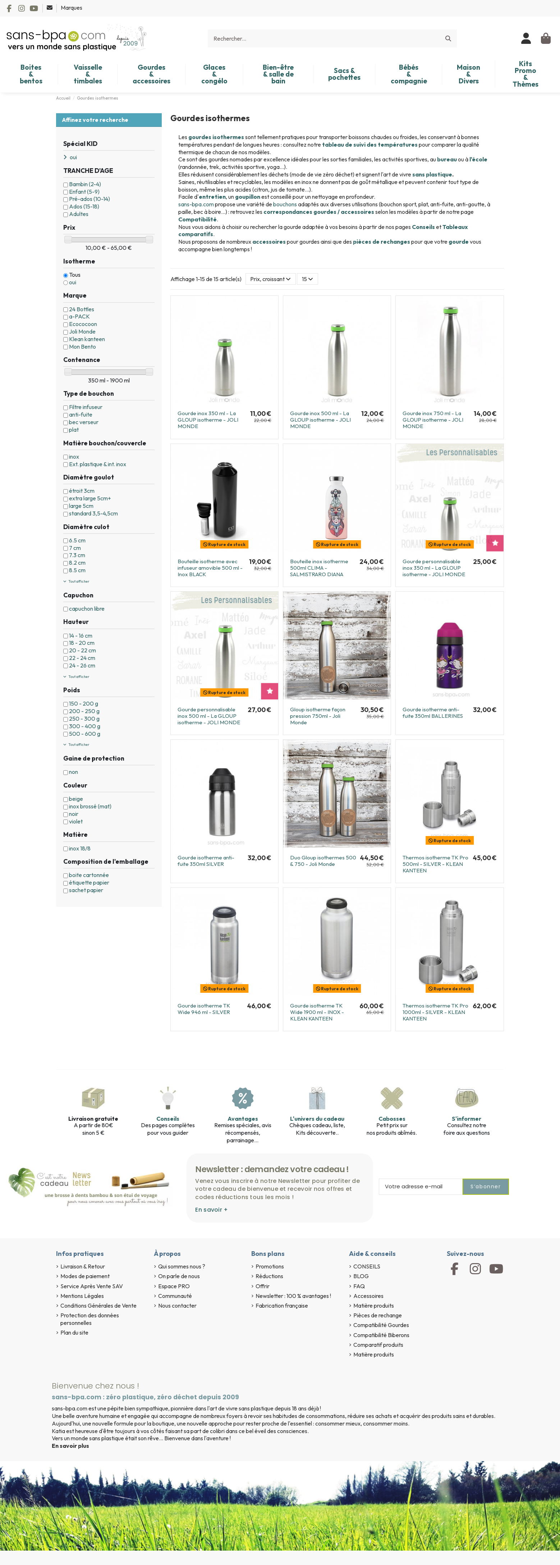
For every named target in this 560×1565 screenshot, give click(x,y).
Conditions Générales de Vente (98, 1305)
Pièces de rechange (377, 1315)
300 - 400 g (84, 726)
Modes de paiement (85, 1276)
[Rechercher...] (448, 38)
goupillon (247, 196)
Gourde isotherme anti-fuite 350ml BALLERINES (433, 712)
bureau (447, 159)
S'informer (466, 1118)
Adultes (78, 213)
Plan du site (74, 1332)
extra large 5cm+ (90, 498)
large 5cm (81, 505)
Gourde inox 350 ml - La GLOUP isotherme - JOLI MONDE (208, 420)
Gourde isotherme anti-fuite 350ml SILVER (206, 860)
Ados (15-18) (84, 206)
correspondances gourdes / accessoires (319, 211)
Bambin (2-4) (85, 184)
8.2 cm (77, 562)
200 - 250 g (84, 711)
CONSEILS (366, 1266)
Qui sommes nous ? (181, 1266)
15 (307, 279)
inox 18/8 (80, 848)
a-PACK (79, 316)
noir (73, 813)
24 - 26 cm (82, 665)
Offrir (263, 1286)
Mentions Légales (82, 1295)
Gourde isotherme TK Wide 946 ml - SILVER (204, 1008)
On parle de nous (179, 1276)
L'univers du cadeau (317, 1118)
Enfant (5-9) (84, 191)
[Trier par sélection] (270, 279)
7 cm (75, 547)
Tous (75, 274)
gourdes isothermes (216, 137)
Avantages (243, 1118)
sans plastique (432, 174)
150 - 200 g (83, 703)
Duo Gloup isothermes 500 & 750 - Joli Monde (323, 860)
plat (74, 429)
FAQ (359, 1286)
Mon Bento (82, 346)
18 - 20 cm (82, 642)
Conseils (423, 226)
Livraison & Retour (82, 1266)
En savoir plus (70, 1445)
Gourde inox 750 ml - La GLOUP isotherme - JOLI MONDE (433, 420)
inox (74, 456)
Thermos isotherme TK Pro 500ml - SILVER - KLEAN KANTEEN (435, 864)
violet (76, 821)
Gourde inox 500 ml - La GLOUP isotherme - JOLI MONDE (320, 420)
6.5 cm (77, 540)
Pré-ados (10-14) (89, 198)
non (73, 771)
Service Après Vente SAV (91, 1286)
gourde (459, 241)
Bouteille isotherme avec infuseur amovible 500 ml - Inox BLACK (210, 568)
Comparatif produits (378, 1344)
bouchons (285, 204)
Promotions (270, 1266)
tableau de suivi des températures (370, 144)
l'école (478, 159)
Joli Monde (82, 331)
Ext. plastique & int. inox (97, 464)
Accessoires (368, 1295)
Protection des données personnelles (89, 1319)
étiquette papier (89, 882)
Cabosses (391, 1118)
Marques (71, 7)
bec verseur (83, 422)
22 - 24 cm (82, 657)
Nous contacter (177, 1305)
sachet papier (86, 890)
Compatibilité (197, 219)
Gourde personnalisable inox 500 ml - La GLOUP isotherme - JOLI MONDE (209, 716)
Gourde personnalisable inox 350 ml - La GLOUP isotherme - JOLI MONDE (434, 568)
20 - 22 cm (82, 650)
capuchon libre (87, 608)
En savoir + (211, 1210)
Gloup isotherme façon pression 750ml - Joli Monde (317, 716)
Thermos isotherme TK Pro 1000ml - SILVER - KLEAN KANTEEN (435, 1012)
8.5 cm (77, 570)
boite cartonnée (89, 874)
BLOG (361, 1276)
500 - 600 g (84, 733)
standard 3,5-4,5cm (93, 513)
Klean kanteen (87, 339)
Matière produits (373, 1305)
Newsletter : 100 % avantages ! (293, 1295)
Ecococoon (83, 323)
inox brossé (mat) (90, 806)
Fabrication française (282, 1305)
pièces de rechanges (381, 241)
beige (76, 798)
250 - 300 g (84, 718)
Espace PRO (174, 1286)
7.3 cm (77, 555)
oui (72, 282)
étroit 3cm (82, 490)
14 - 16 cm (80, 635)
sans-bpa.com (196, 204)
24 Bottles (81, 309)
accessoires (269, 241)
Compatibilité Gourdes (381, 1324)
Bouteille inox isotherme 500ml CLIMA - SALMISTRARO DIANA (319, 568)
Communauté (175, 1295)
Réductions (269, 1276)
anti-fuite (80, 414)
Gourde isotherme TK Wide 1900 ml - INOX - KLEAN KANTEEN (317, 1012)
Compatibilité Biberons (381, 1335)
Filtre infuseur (85, 406)
